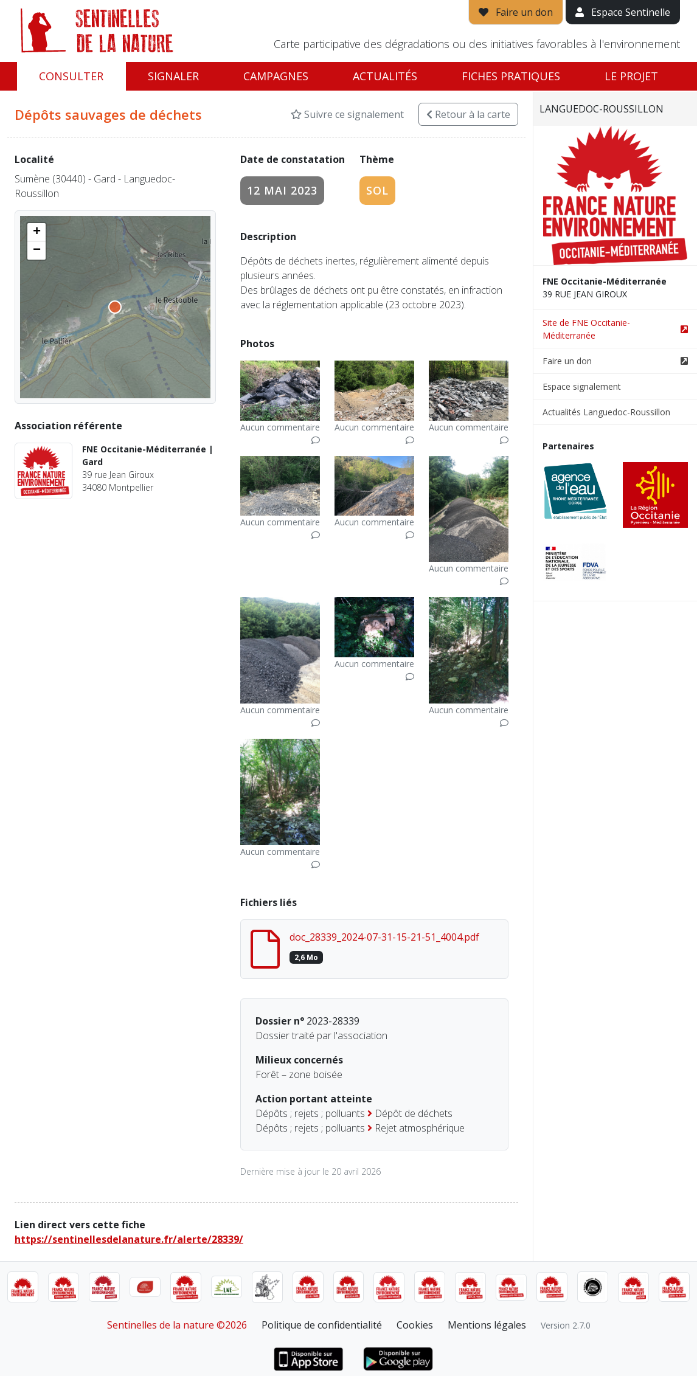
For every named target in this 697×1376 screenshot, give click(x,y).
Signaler (173, 76)
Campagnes (275, 76)
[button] (36, 232)
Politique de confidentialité (322, 1325)
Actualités (385, 76)
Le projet (631, 76)
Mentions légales (487, 1325)
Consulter (71, 76)
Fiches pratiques (511, 76)
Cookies (415, 1325)
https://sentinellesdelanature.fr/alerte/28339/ (129, 1239)
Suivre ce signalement (347, 114)
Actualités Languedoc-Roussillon (606, 412)
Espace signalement (582, 386)
